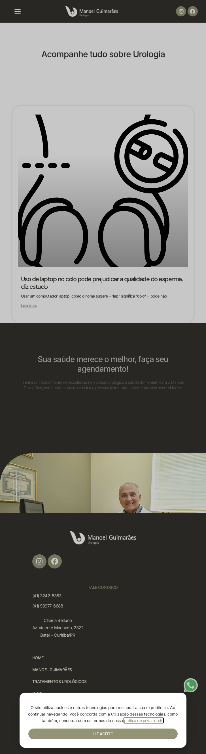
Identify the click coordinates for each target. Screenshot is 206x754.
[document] (103, 377)
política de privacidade (143, 720)
